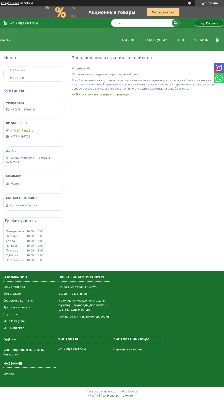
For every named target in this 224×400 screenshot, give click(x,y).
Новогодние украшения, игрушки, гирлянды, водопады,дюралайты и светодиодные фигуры (83, 305)
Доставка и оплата (16, 307)
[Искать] (176, 23)
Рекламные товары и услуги (78, 286)
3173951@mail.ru (21, 130)
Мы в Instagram (14, 321)
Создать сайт (10, 3)
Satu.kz (132, 391)
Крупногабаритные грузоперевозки (84, 316)
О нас (180, 40)
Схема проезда (14, 286)
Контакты (201, 40)
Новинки (17, 70)
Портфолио (11, 314)
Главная (128, 40)
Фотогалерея (12, 293)
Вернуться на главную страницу (102, 94)
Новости (17, 77)
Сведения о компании (18, 300)
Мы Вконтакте (13, 327)
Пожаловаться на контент (118, 395)
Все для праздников (73, 293)
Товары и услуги (155, 40)
